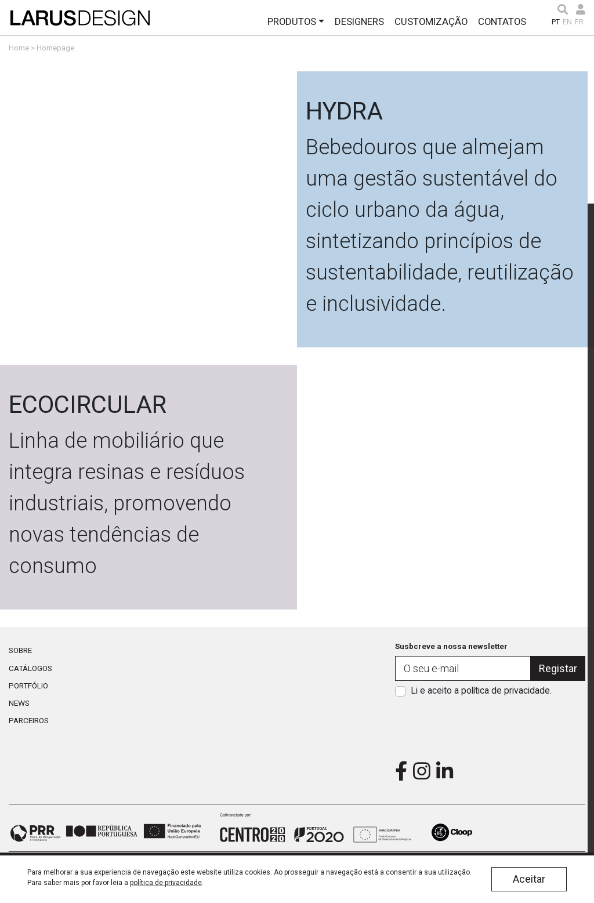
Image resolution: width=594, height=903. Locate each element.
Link (297, 209)
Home (19, 47)
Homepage (55, 47)
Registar (558, 668)
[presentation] (490, 725)
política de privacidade (505, 690)
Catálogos (30, 668)
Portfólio (28, 685)
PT (556, 22)
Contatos (502, 21)
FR (579, 22)
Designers (359, 21)
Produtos (291, 21)
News (19, 703)
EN (567, 22)
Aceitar (529, 879)
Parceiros (29, 720)
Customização (431, 21)
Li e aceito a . (481, 690)
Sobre (20, 650)
